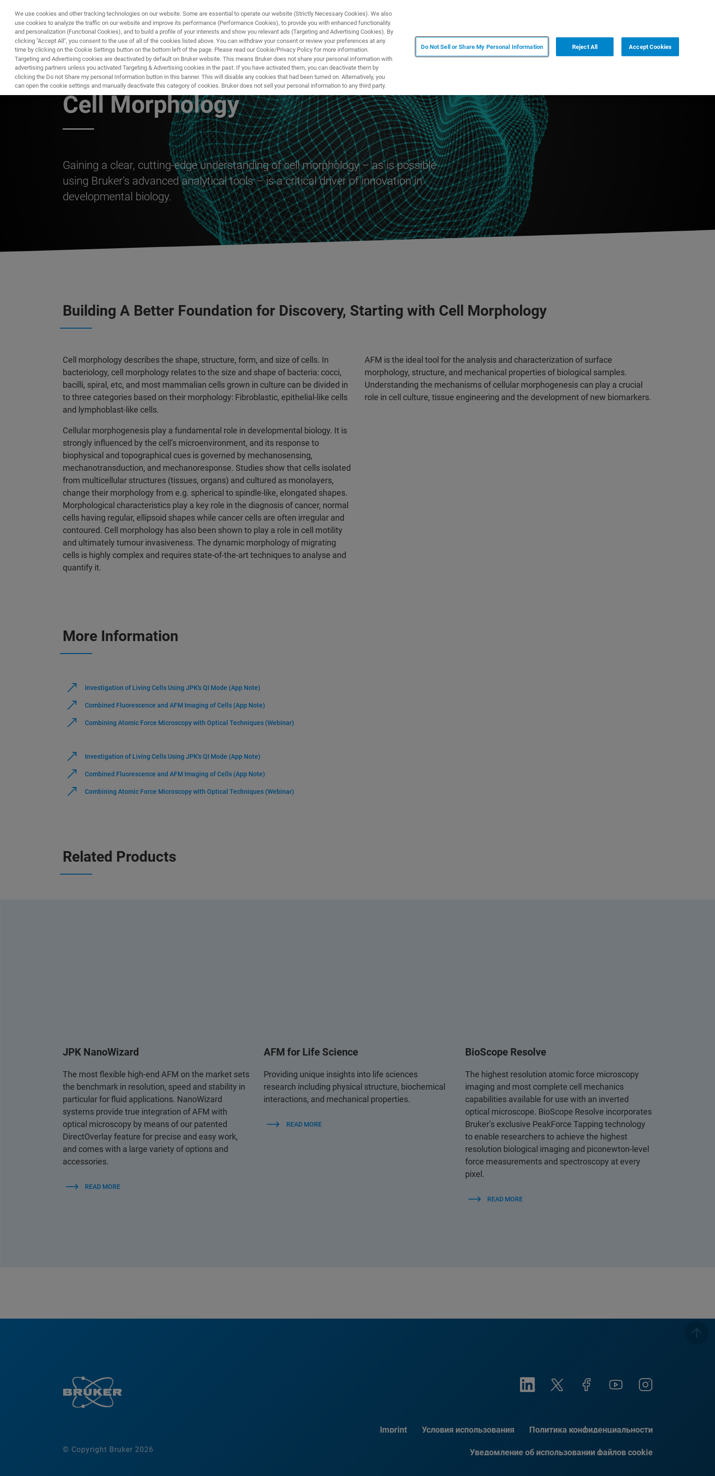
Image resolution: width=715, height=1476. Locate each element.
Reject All (584, 46)
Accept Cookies (650, 46)
